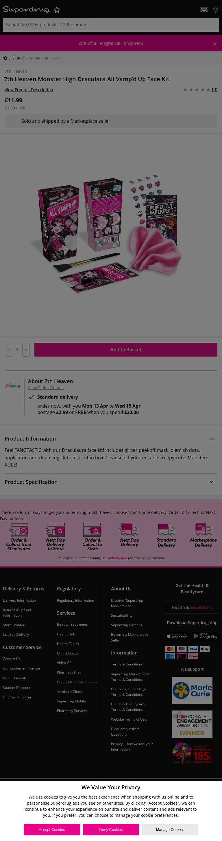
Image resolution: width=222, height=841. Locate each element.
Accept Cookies (52, 829)
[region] (111, 811)
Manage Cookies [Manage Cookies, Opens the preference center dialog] (170, 829)
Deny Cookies (111, 829)
